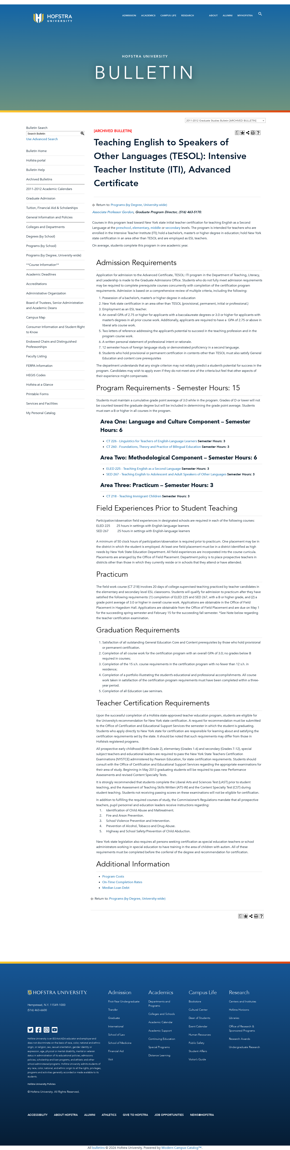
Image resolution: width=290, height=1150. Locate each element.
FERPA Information (39, 366)
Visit (110, 1059)
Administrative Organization (46, 293)
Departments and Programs (159, 1004)
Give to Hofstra (135, 1115)
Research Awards (239, 1039)
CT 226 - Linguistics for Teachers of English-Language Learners (151, 441)
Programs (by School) (41, 246)
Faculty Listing (36, 356)
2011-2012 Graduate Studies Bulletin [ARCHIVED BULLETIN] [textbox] (221, 120)
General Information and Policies (49, 217)
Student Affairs (198, 1051)
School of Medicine (120, 1043)
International (115, 1026)
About (213, 15)
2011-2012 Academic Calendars (49, 189)
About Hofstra (66, 1115)
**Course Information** (42, 265)
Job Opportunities (169, 1115)
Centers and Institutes (242, 1001)
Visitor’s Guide (197, 1059)
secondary (172, 228)
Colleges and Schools (161, 1014)
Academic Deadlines (41, 274)
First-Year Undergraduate (124, 1001)
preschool (123, 228)
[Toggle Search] (260, 13)
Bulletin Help (35, 170)
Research (187, 15)
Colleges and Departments (45, 227)
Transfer (113, 1010)
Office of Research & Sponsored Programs (242, 1028)
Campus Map (35, 317)
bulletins (98, 1148)
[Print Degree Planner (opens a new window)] (237, 133)
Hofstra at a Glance (39, 384)
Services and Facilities (42, 403)
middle (156, 228)
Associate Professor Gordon (112, 212)
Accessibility (38, 1115)
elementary (141, 228)
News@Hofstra (202, 1115)
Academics (148, 15)
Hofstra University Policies (42, 1084)
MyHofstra (245, 15)
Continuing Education (161, 1039)
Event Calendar (198, 1026)
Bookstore (195, 1001)
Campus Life (168, 15)
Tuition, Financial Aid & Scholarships (52, 208)
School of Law (116, 1034)
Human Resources (200, 1034)
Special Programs (159, 1047)
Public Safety (196, 1043)
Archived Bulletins (39, 179)
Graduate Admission (40, 198)
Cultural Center (198, 1010)
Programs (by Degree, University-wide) (53, 255)
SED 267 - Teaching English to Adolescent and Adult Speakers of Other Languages (166, 474)
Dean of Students (199, 1018)
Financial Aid (116, 1051)
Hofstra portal (36, 160)
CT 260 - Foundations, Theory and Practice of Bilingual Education (153, 447)
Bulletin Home (36, 151)
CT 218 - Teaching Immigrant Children (133, 496)
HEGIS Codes (36, 375)
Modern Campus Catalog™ (182, 1148)
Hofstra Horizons (239, 1010)
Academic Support (160, 1030)
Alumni (227, 15)
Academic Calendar (160, 1022)
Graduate (114, 1018)
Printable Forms (37, 394)
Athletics (109, 1115)
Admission (129, 15)
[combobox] (225, 120)
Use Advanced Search (42, 139)
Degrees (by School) (40, 236)
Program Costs (113, 876)
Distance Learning (159, 1055)
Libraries (234, 1018)
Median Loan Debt (115, 888)
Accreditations (36, 284)
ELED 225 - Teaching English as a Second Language (143, 469)
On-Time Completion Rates (122, 882)
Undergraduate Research (244, 1047)
